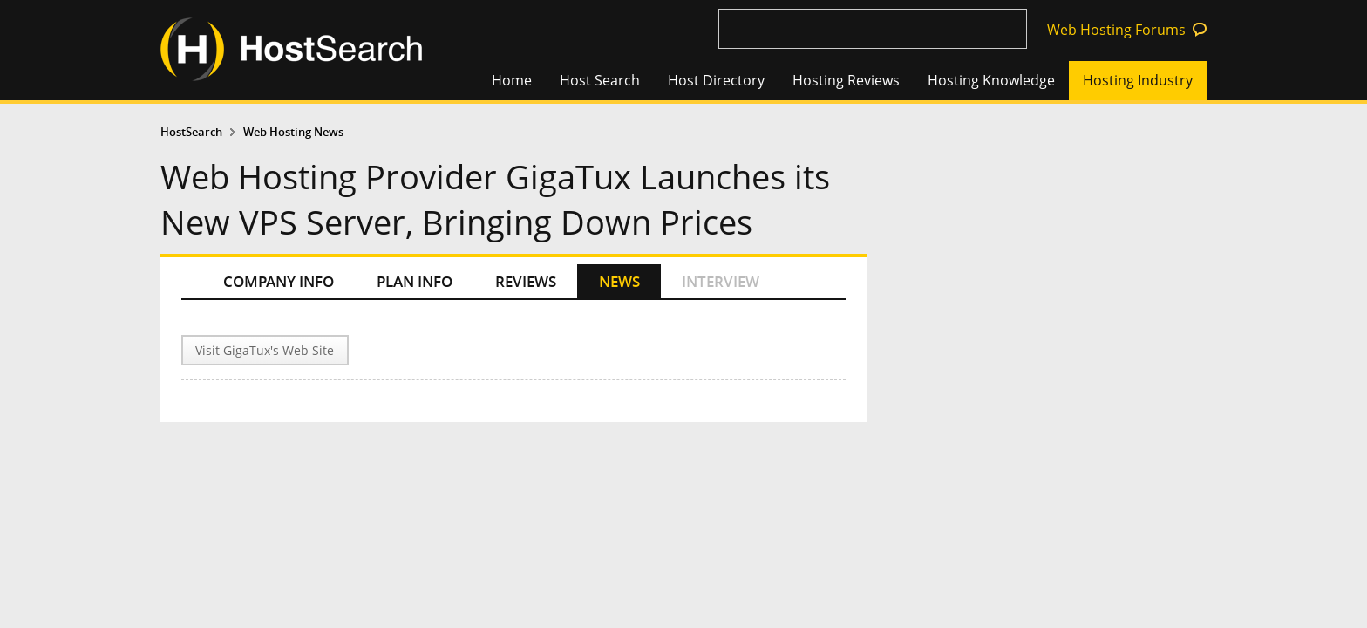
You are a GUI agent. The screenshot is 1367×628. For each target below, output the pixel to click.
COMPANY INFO (278, 281)
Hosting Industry (1138, 80)
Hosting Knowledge (991, 80)
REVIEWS (525, 281)
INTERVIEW (720, 281)
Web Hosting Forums (1116, 29)
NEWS (619, 281)
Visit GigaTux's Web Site (264, 350)
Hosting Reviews (846, 80)
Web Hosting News (293, 132)
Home (512, 80)
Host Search (600, 80)
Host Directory (716, 80)
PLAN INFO (414, 281)
